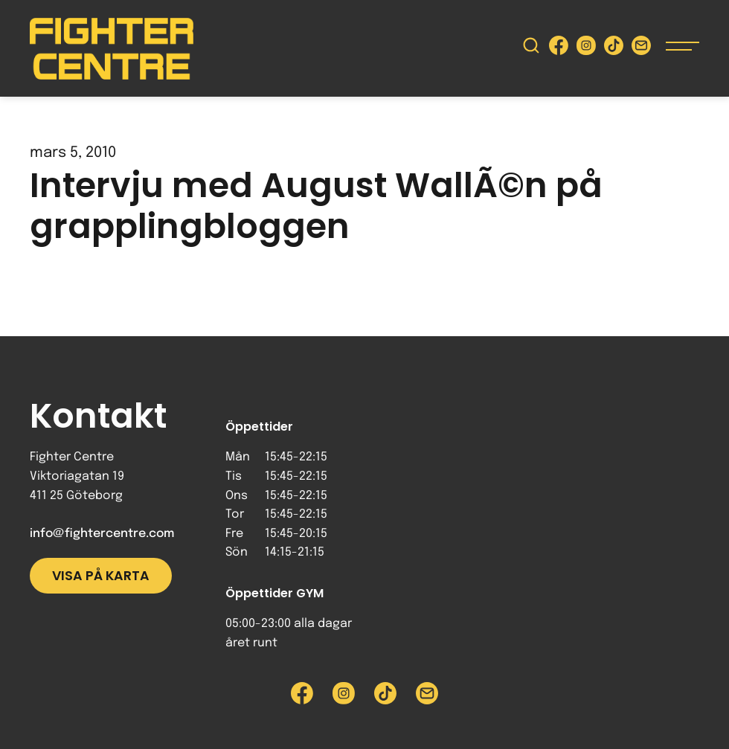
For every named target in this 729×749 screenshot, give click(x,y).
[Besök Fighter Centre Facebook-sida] (558, 49)
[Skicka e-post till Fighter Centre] (641, 49)
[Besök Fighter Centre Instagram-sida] (586, 49)
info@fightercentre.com (102, 533)
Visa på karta (101, 576)
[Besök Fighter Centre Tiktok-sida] (613, 49)
